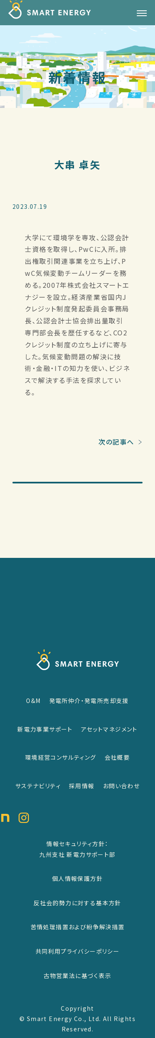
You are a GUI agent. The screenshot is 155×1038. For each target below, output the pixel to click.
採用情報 (82, 786)
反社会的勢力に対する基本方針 (77, 903)
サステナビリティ (38, 786)
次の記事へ (116, 449)
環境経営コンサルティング (60, 757)
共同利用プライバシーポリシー (78, 951)
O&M (33, 700)
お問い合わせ (121, 786)
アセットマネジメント (109, 729)
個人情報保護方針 (77, 878)
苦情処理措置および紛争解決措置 (78, 927)
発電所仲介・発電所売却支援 (89, 700)
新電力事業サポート (45, 729)
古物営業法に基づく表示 (77, 975)
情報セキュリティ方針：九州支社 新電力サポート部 (77, 849)
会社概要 (117, 757)
